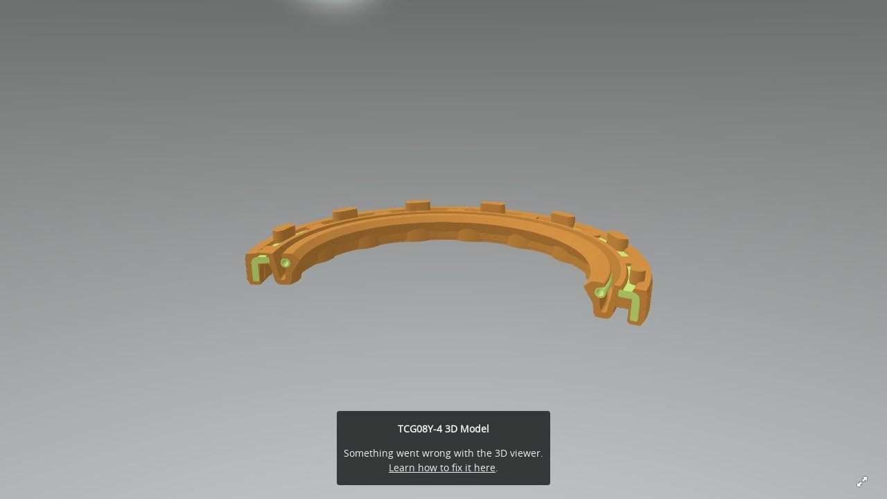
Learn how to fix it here (442, 467)
